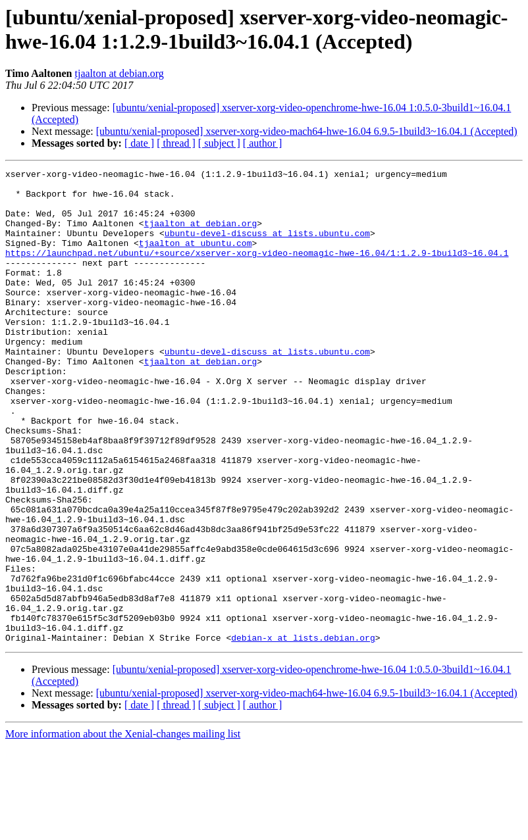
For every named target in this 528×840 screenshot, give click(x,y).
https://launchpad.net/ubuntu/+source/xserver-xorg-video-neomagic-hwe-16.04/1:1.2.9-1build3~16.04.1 (256, 270)
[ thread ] (176, 143)
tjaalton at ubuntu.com (195, 258)
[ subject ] (219, 143)
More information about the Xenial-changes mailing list (122, 828)
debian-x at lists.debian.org (303, 732)
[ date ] (139, 143)
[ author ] (262, 143)
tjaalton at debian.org (119, 73)
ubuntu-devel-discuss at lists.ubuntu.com (267, 247)
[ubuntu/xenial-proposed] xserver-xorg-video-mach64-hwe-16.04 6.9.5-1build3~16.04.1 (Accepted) (306, 131)
